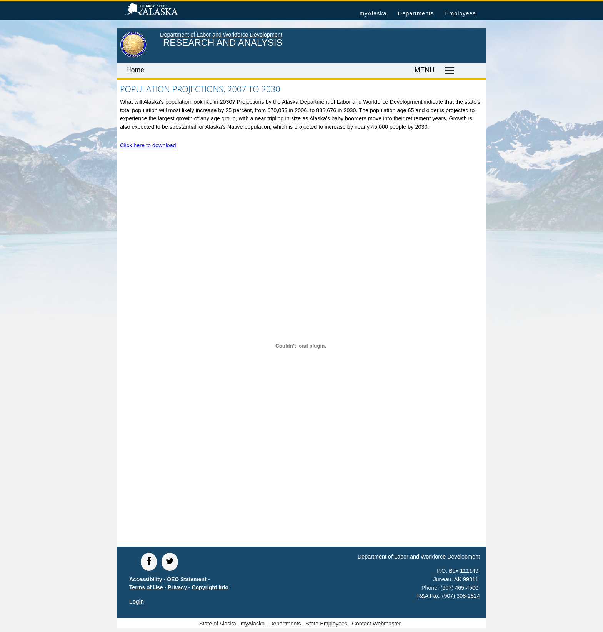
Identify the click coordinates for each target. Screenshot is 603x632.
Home (135, 70)
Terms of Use (147, 587)
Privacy (178, 587)
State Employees (327, 623)
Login (136, 602)
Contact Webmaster (376, 623)
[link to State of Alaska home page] (133, 56)
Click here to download (148, 145)
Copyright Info (210, 587)
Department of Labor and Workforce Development (221, 35)
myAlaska (373, 13)
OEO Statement (187, 579)
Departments (416, 13)
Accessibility (146, 579)
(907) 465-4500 (459, 588)
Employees (460, 13)
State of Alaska (163, 10)
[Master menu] (448, 71)
